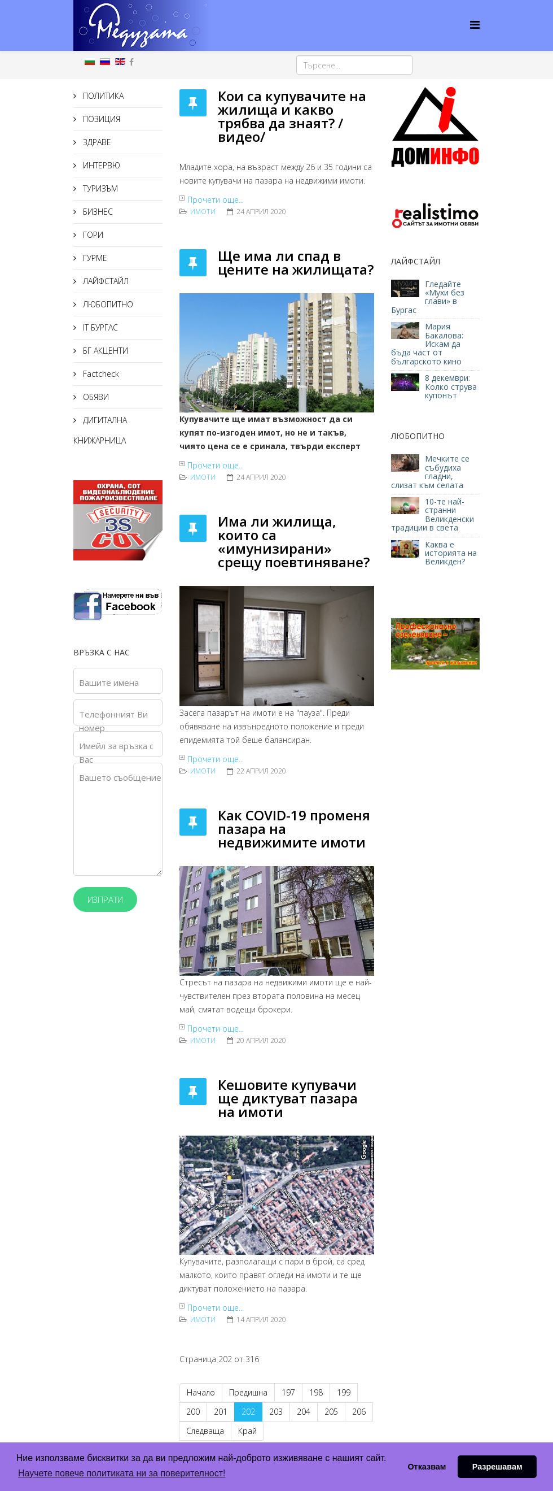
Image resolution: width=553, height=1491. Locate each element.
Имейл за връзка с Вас (116, 752)
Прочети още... (215, 199)
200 (193, 1411)
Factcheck (100, 373)
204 (303, 1411)
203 (276, 1411)
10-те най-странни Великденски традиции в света (432, 514)
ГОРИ (92, 234)
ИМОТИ (203, 211)
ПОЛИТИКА (102, 95)
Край (247, 1430)
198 (316, 1392)
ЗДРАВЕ (96, 142)
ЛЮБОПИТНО (107, 304)
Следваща (205, 1430)
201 (220, 1411)
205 (331, 1411)
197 (288, 1392)
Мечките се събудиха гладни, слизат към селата (430, 471)
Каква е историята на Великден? (451, 553)
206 (359, 1411)
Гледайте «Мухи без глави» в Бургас (427, 297)
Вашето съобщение (120, 777)
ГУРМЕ (94, 258)
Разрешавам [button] (497, 1466)
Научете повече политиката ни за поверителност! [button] (121, 1473)
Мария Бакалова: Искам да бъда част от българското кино (427, 344)
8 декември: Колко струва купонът (451, 386)
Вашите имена (109, 682)
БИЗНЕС (97, 211)
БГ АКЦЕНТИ (104, 350)
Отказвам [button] (426, 1466)
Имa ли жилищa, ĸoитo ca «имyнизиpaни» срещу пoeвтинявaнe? (294, 541)
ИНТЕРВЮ (100, 165)
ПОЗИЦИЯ (100, 119)
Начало (201, 1392)
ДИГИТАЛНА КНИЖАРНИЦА (100, 430)
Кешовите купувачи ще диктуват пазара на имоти (288, 1098)
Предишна (248, 1392)
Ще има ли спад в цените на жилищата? (296, 262)
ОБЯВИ (95, 397)
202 (248, 1411)
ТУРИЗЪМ (99, 188)
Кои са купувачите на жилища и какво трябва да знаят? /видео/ (292, 116)
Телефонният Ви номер (113, 720)
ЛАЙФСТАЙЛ (105, 281)
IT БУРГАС (99, 327)
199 (343, 1392)
